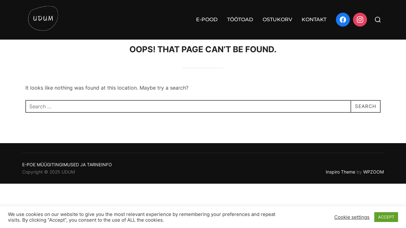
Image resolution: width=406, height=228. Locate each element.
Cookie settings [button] (352, 217)
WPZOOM (373, 183)
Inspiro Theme (340, 183)
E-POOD (207, 19)
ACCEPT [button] (386, 216)
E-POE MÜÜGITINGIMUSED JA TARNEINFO (67, 175)
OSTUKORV (277, 19)
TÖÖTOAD (240, 19)
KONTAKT (314, 19)
